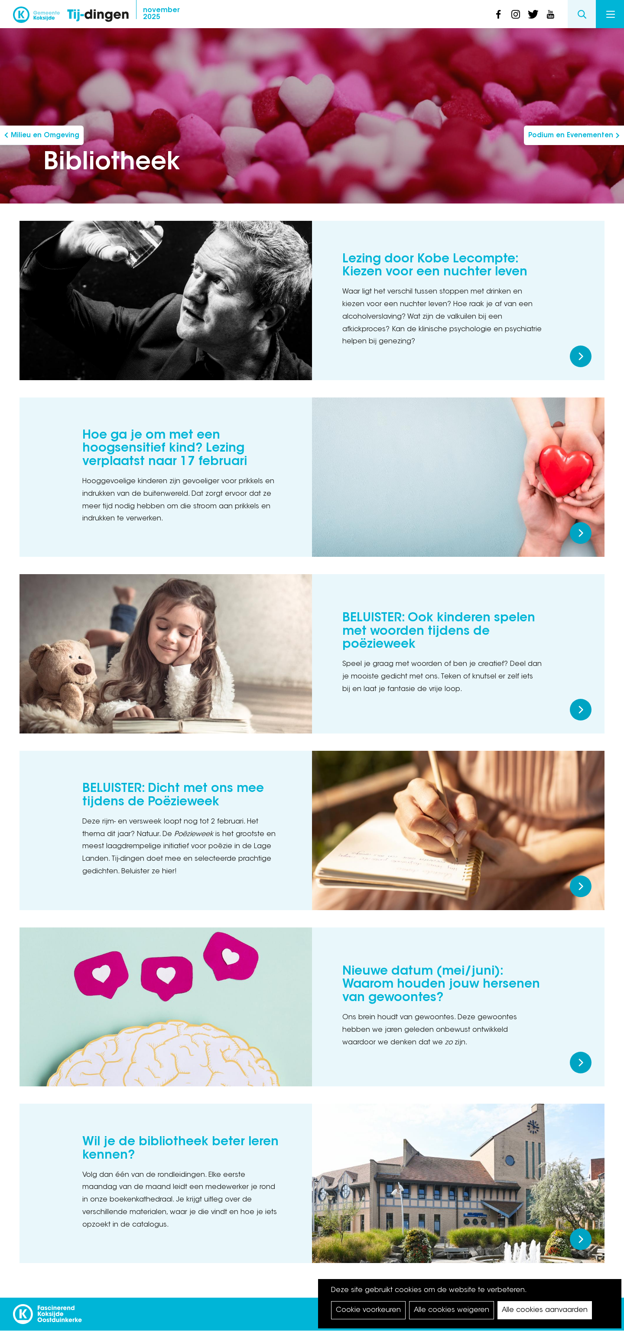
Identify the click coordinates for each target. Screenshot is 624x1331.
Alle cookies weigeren (451, 1310)
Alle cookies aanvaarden (545, 1310)
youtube (550, 14)
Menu (610, 14)
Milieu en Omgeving (45, 135)
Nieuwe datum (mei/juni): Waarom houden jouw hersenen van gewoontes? (441, 985)
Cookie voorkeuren (368, 1310)
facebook (498, 14)
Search (582, 14)
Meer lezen (581, 356)
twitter (533, 14)
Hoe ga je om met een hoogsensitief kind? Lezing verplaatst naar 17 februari (164, 449)
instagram (515, 14)
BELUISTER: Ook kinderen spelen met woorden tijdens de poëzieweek (438, 631)
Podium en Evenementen (570, 135)
